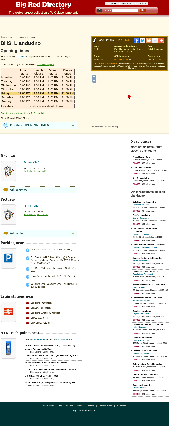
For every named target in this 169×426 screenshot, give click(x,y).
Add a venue (48, 406)
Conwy (10, 37)
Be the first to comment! (35, 171)
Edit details (125, 40)
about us (126, 3)
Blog (60, 406)
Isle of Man (121, 406)
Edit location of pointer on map (104, 126)
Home (3, 37)
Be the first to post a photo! (36, 214)
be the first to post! (45, 64)
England (69, 406)
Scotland (90, 406)
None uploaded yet (109, 64)
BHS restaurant (121, 59)
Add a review (18, 189)
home (113, 3)
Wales (80, 406)
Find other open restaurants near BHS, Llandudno (23, 113)
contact (142, 3)
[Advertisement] (84, 25)
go (142, 10)
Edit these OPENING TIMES (29, 125)
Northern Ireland (105, 406)
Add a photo (18, 233)
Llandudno (20, 37)
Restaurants (32, 37)
